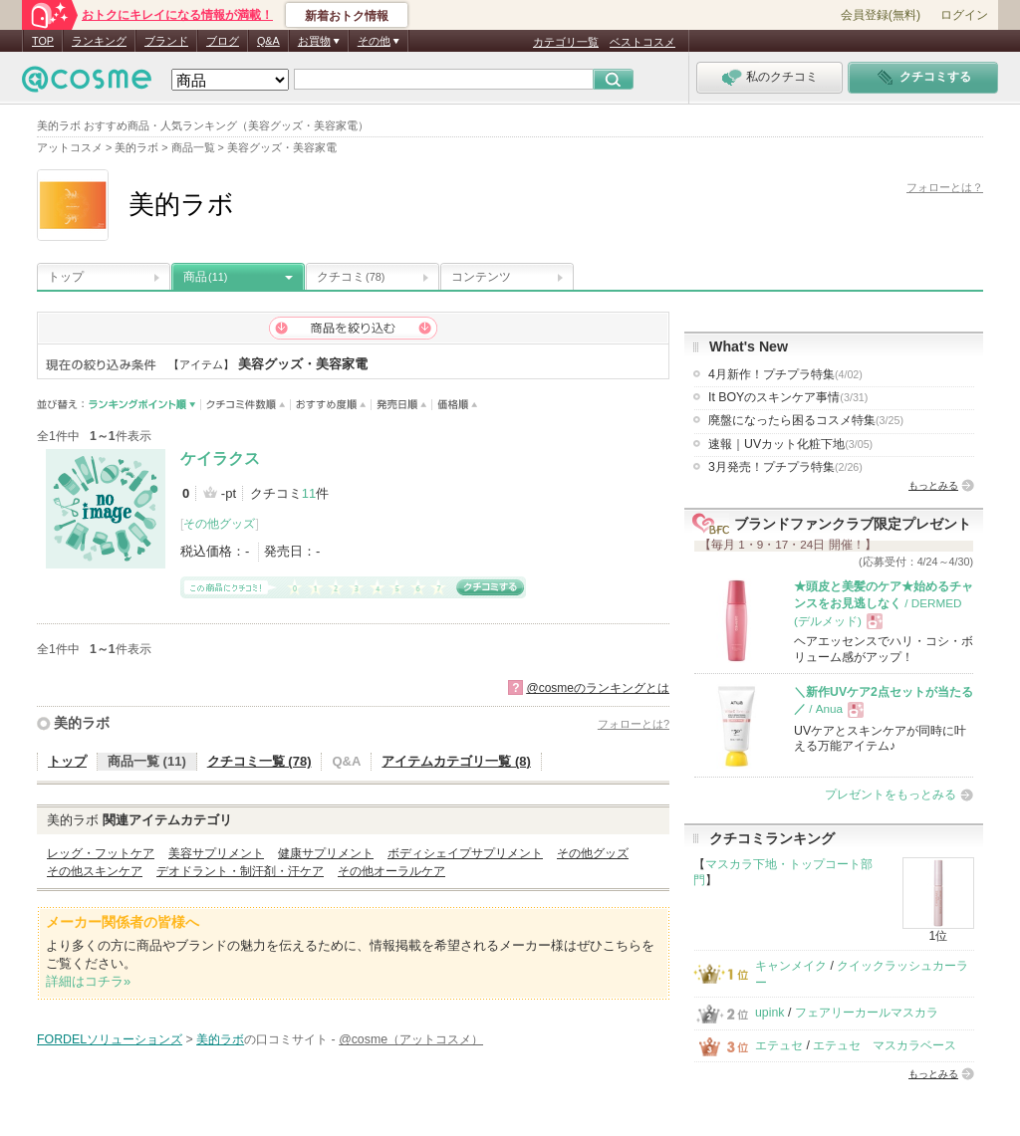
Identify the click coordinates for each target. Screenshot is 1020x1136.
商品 (205, 277)
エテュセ (779, 1045)
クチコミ (350, 277)
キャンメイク (791, 966)
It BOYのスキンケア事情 (788, 397)
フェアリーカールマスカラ (866, 1013)
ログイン (964, 15)
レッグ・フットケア (100, 853)
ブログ (222, 41)
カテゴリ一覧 (566, 42)
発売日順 (402, 404)
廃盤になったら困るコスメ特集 (805, 420)
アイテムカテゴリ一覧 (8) (456, 761)
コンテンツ (481, 277)
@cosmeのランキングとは (597, 688)
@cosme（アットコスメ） (411, 1039)
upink (770, 1013)
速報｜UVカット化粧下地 (790, 444)
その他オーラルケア (391, 871)
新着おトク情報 (346, 16)
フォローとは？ (944, 187)
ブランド (166, 41)
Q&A (268, 41)
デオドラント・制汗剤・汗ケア (240, 871)
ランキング (99, 41)
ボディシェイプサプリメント (465, 853)
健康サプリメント (326, 853)
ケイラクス (220, 458)
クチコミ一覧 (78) (259, 761)
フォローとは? (633, 724)
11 (309, 493)
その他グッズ (219, 524)
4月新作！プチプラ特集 (785, 374)
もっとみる (933, 485)
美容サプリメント (216, 853)
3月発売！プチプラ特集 (785, 467)
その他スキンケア (94, 871)
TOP (43, 41)
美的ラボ (82, 723)
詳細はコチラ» (88, 981)
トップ (66, 277)
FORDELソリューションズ (109, 1039)
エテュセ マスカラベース (884, 1045)
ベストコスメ (642, 42)
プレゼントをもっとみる (890, 794)
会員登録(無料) (880, 15)
